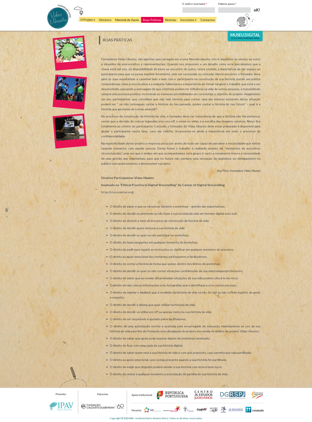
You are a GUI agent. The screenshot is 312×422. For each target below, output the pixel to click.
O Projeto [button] (87, 19)
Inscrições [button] (188, 20)
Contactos (207, 20)
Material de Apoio (127, 20)
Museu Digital (245, 35)
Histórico (105, 20)
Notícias (170, 20)
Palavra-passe (227, 3)
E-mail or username (194, 3)
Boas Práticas (152, 20)
